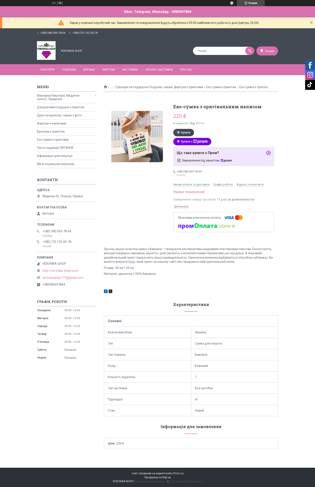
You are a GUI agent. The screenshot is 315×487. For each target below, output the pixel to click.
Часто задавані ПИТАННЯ (55, 147)
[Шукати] (249, 51)
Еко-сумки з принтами (53, 139)
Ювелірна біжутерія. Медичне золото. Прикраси (58, 97)
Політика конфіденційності (185, 481)
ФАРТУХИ (108, 69)
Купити (185, 132)
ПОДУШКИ (69, 69)
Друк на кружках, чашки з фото (59, 115)
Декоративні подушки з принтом (60, 107)
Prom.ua (178, 473)
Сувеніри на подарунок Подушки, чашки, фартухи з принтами (159, 87)
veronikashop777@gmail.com (63, 277)
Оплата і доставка (159, 69)
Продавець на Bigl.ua (157, 477)
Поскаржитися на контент (151, 481)
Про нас (186, 69)
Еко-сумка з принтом (221, 87)
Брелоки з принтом (51, 131)
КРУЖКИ (89, 69)
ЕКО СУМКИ (130, 69)
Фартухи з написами (51, 123)
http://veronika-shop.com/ (60, 270)
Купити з (194, 142)
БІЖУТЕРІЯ (47, 69)
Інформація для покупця (54, 156)
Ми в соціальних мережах (55, 164)
